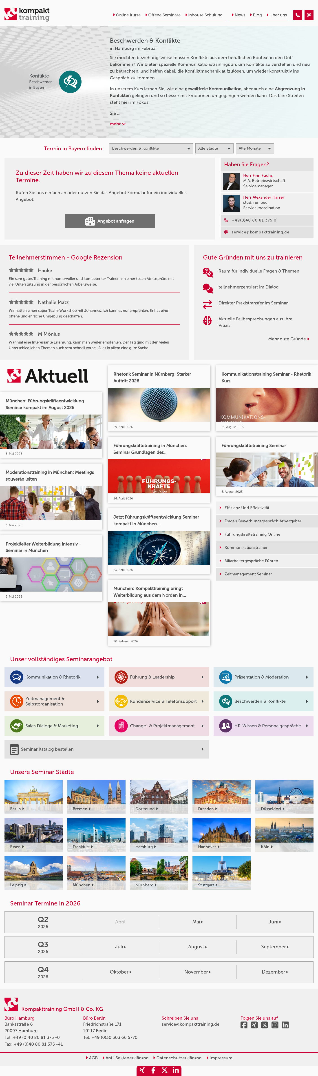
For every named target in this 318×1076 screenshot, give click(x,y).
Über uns (276, 15)
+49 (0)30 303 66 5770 (114, 1037)
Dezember (275, 972)
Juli (120, 947)
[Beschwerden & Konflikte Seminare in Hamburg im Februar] (297, 15)
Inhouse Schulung (204, 15)
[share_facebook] (153, 1071)
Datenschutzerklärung (177, 1057)
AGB (92, 1057)
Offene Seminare (163, 15)
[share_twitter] (164, 1071)
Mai (197, 922)
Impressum (219, 1057)
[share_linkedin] (175, 1071)
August (197, 947)
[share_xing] (142, 1071)
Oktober (120, 972)
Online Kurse (127, 15)
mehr (118, 123)
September (275, 947)
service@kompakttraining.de (190, 1024)
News (238, 15)
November (197, 972)
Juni (275, 922)
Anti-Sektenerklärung (125, 1057)
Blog (256, 15)
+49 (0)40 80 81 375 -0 (36, 1037)
